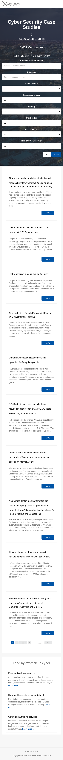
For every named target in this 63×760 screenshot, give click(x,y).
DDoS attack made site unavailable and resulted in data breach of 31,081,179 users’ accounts (30, 409)
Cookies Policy (31, 751)
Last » (48, 643)
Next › (40, 643)
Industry (31, 106)
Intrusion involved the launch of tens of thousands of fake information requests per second (29, 457)
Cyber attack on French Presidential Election (30, 313)
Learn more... (14, 685)
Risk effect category (31, 141)
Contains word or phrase (31, 61)
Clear (46, 154)
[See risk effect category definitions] (41, 141)
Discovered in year (31, 95)
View (48, 213)
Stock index (31, 118)
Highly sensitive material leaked (24, 274)
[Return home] (10, 3)
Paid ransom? (31, 129)
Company (31, 72)
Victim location (31, 83)
